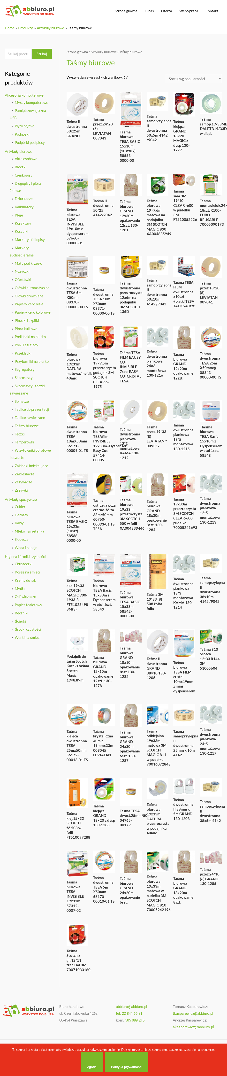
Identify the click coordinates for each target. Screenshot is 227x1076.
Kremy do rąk (25, 580)
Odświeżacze (25, 596)
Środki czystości (28, 629)
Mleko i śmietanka (29, 531)
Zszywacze (23, 482)
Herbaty (21, 515)
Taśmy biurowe (27, 426)
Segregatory (25, 369)
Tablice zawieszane (30, 417)
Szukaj (42, 54)
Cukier (20, 506)
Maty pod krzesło (28, 263)
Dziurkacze (24, 198)
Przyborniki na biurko (32, 361)
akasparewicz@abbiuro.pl (193, 1027)
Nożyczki (22, 271)
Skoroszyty (24, 377)
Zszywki (21, 490)
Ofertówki (23, 279)
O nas (149, 11)
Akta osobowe (26, 158)
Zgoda (92, 1067)
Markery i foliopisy (30, 239)
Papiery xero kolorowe (33, 312)
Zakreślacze (24, 474)
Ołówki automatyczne (32, 288)
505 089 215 (134, 1020)
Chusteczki (23, 564)
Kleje (19, 215)
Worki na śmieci (27, 637)
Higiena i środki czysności (25, 556)
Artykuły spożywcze (21, 499)
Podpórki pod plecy (30, 142)
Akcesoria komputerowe (24, 95)
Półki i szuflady (26, 345)
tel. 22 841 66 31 (129, 1013)
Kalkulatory (24, 207)
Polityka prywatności (126, 1067)
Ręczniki (21, 613)
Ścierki (20, 621)
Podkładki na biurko (30, 336)
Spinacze (22, 401)
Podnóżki (22, 134)
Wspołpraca (188, 11)
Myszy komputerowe (31, 102)
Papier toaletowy (28, 605)
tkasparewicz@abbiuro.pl (193, 1013)
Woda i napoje (26, 547)
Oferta (166, 11)
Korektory (23, 223)
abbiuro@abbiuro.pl (131, 1007)
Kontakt (212, 11)
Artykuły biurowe (18, 151)
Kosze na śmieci (27, 572)
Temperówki (24, 442)
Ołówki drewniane (29, 296)
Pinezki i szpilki (27, 320)
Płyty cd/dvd (24, 126)
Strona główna (126, 11)
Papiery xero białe (29, 304)
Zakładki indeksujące (31, 466)
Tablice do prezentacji (32, 409)
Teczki (20, 434)
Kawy (19, 523)
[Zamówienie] (194, 78)
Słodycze (22, 539)
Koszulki (21, 231)
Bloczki (20, 167)
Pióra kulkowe (26, 328)
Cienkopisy (23, 175)
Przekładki (23, 353)
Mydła (20, 588)
